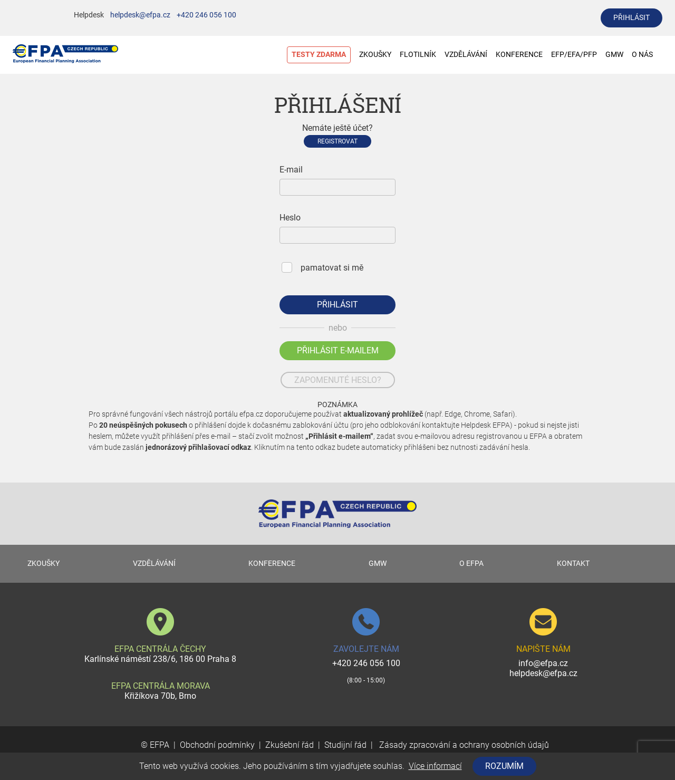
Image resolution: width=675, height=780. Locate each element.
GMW (614, 54)
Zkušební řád (289, 745)
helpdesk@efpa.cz (140, 15)
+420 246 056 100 (206, 15)
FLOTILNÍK (418, 54)
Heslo (290, 218)
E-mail (291, 170)
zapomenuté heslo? (337, 380)
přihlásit (631, 17)
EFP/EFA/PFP (574, 54)
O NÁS (647, 54)
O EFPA (471, 563)
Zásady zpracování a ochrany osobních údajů (463, 745)
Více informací (435, 766)
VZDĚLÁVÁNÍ (466, 54)
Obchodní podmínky (217, 745)
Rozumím (504, 766)
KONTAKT (573, 563)
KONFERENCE (519, 54)
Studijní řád (345, 745)
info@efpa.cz (543, 663)
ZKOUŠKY (375, 54)
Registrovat (337, 141)
